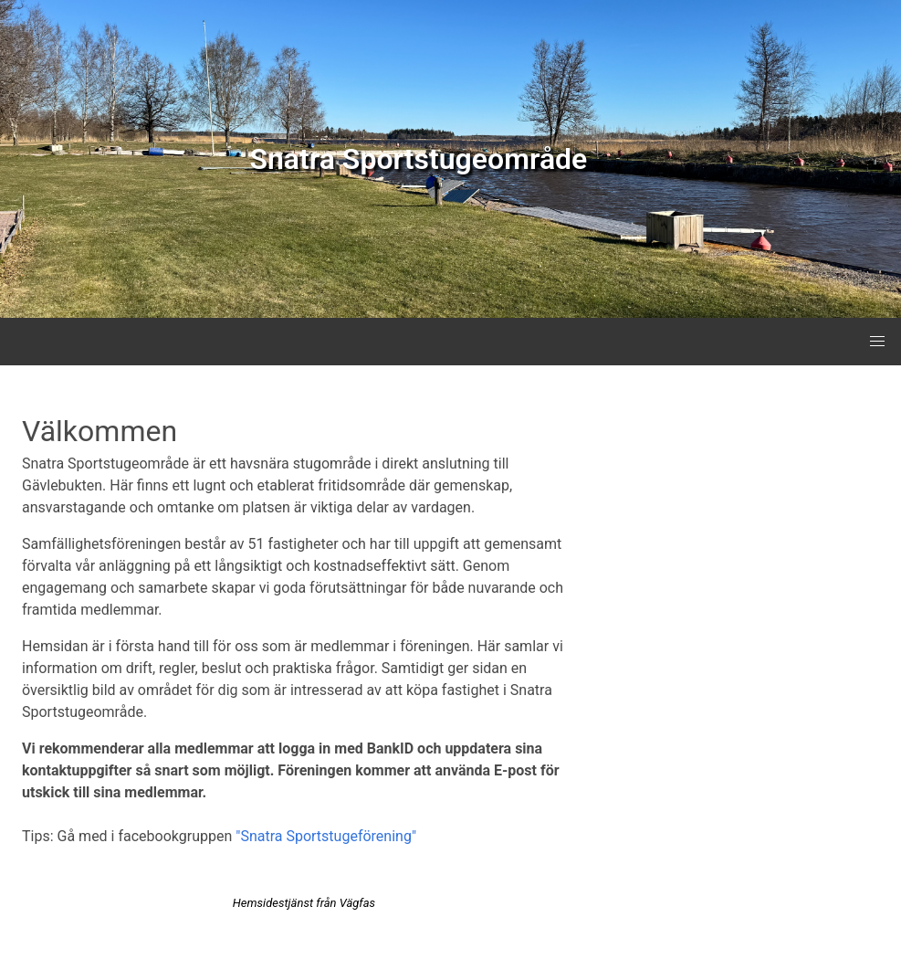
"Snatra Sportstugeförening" (326, 836)
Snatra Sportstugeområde (418, 159)
